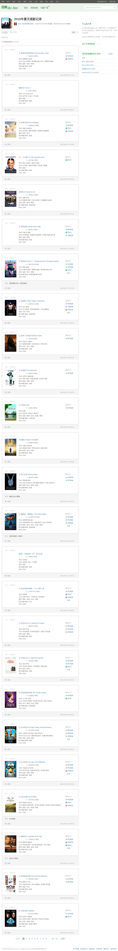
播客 (25, 1)
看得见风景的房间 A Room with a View (34, 53)
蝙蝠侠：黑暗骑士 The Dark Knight (32, 514)
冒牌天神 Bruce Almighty (29, 122)
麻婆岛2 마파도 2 (25, 88)
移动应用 (114, 949)
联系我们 (92, 949)
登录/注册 (112, 1)
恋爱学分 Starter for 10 (27, 192)
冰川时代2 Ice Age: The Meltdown (32, 762)
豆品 (57, 1)
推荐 (73, 32)
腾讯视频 (69, 56)
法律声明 (99, 949)
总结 (83, 58)
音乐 (19, 1)
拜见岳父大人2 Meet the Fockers (31, 623)
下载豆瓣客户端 (101, 1)
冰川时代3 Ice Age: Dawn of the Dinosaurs (35, 727)
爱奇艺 (68, 128)
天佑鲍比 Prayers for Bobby (28, 440)
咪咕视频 (69, 264)
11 (57, 939)
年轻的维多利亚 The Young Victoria (32, 693)
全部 (4, 37)
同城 (30, 1)
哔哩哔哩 (69, 59)
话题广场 (44, 8)
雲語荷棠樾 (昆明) (28, 24)
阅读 (41, 1)
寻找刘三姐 (24, 405)
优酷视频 (69, 235)
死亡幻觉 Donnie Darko (28, 474)
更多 (67, 273)
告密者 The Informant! (28, 370)
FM (47, 1)
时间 (51, 1)
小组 (36, 1)
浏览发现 (34, 8)
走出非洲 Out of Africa (28, 797)
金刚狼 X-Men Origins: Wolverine (32, 301)
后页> (63, 939)
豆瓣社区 (12, 8)
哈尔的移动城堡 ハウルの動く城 (31, 588)
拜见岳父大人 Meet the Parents (31, 658)
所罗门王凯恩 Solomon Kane (30, 336)
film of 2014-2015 (88, 65)
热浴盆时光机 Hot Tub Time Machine (33, 876)
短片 (83, 61)
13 (11, 32)
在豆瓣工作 (84, 949)
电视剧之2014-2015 (88, 69)
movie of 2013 (86, 72)
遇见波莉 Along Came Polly (30, 226)
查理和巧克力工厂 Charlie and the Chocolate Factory (39, 261)
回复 (8, 75)
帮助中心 (106, 949)
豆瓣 (2, 1)
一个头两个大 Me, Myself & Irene (31, 157)
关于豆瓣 (76, 949)
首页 (26, 8)
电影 (13, 1)
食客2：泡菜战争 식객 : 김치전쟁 (30, 554)
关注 (5, 32)
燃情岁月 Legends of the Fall (30, 836)
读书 (8, 1)
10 (53, 939)
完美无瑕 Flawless (26, 911)
